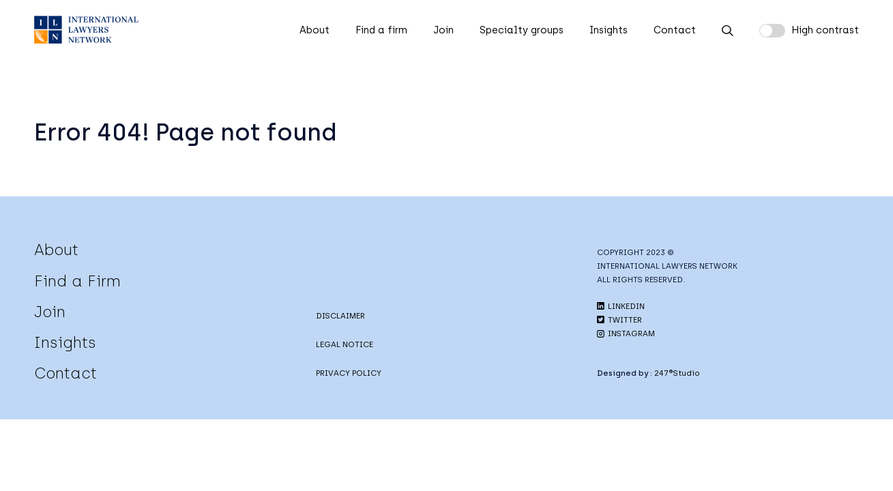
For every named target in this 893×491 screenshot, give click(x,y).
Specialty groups (521, 30)
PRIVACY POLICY (348, 373)
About (314, 30)
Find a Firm (77, 281)
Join (443, 30)
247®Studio (677, 373)
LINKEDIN (621, 306)
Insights (608, 30)
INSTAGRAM (626, 333)
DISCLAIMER (340, 316)
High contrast (825, 30)
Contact (675, 30)
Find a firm (381, 30)
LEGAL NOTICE (344, 344)
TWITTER (619, 320)
